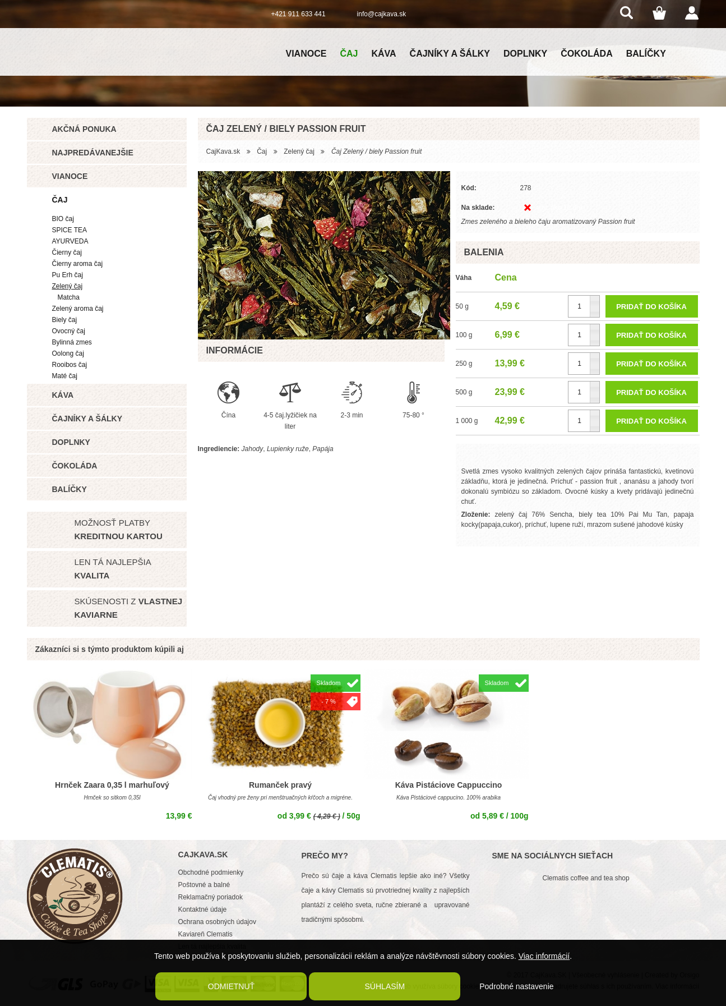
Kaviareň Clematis (205, 934)
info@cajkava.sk (381, 14)
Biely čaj (64, 319)
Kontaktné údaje (202, 909)
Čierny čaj (67, 252)
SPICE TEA (69, 230)
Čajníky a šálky (450, 53)
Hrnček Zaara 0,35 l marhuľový (112, 784)
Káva (383, 53)
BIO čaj (63, 218)
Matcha (69, 297)
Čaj (349, 53)
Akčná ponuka (84, 129)
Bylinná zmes (72, 342)
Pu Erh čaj (67, 275)
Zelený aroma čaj (78, 308)
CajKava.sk (223, 151)
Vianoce (306, 53)
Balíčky (646, 53)
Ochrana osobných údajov (217, 922)
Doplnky (525, 53)
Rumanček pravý (280, 784)
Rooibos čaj (69, 364)
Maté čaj (64, 376)
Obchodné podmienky (211, 872)
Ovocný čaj (68, 331)
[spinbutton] (583, 306)
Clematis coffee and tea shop (586, 878)
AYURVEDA (70, 241)
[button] (594, 301)
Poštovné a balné (204, 885)
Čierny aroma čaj (77, 263)
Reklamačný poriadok (210, 897)
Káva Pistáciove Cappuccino (448, 784)
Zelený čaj (67, 286)
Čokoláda (586, 53)
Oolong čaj (68, 353)
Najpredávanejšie (92, 152)
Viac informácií (544, 956)
